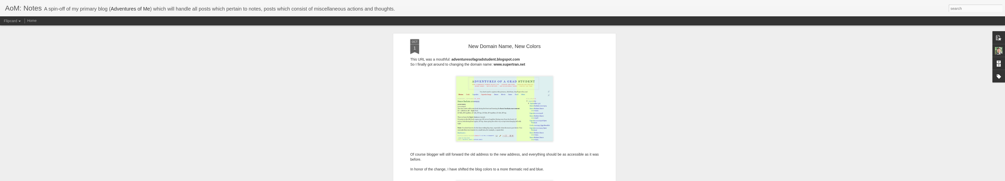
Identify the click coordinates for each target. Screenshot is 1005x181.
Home (31, 21)
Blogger (518, 178)
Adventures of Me (130, 9)
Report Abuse (533, 178)
